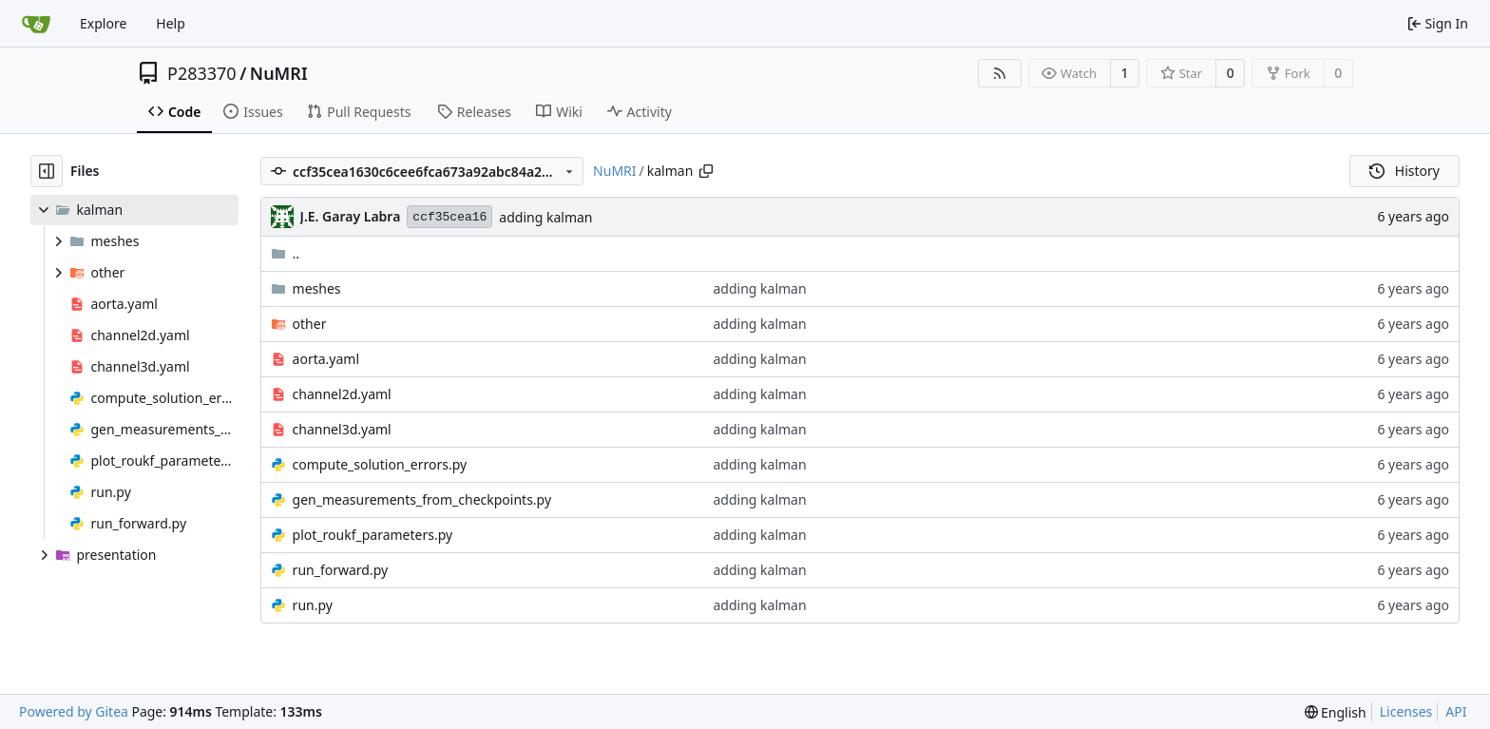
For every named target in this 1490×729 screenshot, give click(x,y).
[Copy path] (706, 171)
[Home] (36, 24)
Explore (103, 23)
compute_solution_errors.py (380, 464)
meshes (317, 288)
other (310, 324)
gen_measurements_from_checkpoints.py (422, 499)
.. (285, 253)
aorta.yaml (326, 359)
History (1404, 171)
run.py (313, 605)
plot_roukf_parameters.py (373, 535)
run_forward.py (341, 570)
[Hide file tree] (46, 171)
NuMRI (279, 73)
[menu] (1335, 712)
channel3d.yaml (342, 429)
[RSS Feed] (1000, 73)
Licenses (1406, 711)
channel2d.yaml (342, 394)
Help (170, 23)
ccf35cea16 (449, 217)
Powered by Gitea (73, 711)
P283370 (202, 73)
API (1455, 711)
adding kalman (545, 217)
